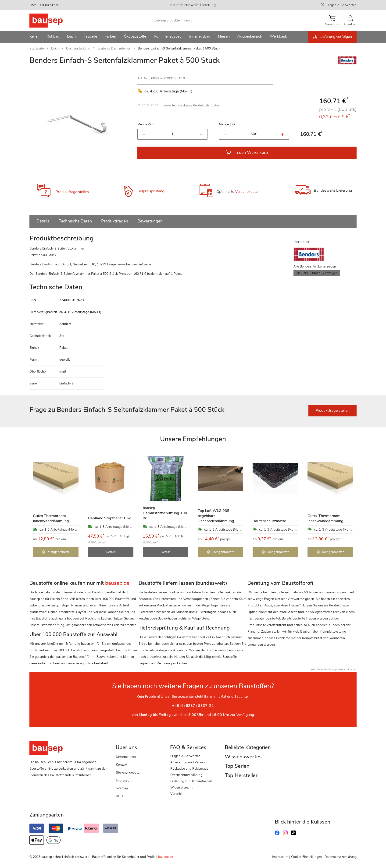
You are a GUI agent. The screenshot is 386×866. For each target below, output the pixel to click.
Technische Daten (75, 221)
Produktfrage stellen (72, 191)
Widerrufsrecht (181, 787)
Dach (55, 48)
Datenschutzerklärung (186, 775)
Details (42, 221)
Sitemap (122, 788)
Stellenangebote (127, 772)
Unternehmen (126, 756)
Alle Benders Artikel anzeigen (314, 266)
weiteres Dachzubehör (114, 48)
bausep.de (165, 857)
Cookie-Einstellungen (306, 857)
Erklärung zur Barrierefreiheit (191, 781)
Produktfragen (114, 221)
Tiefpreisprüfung (150, 191)
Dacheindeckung (78, 48)
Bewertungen (150, 221)
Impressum (124, 780)
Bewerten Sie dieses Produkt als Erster (190, 105)
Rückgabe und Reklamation (190, 768)
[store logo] (53, 21)
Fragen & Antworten (341, 5)
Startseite (36, 48)
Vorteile (176, 794)
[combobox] (201, 20)
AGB (119, 796)
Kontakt (121, 764)
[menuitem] (34, 37)
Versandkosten (247, 191)
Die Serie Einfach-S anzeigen (317, 273)
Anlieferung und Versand (188, 762)
